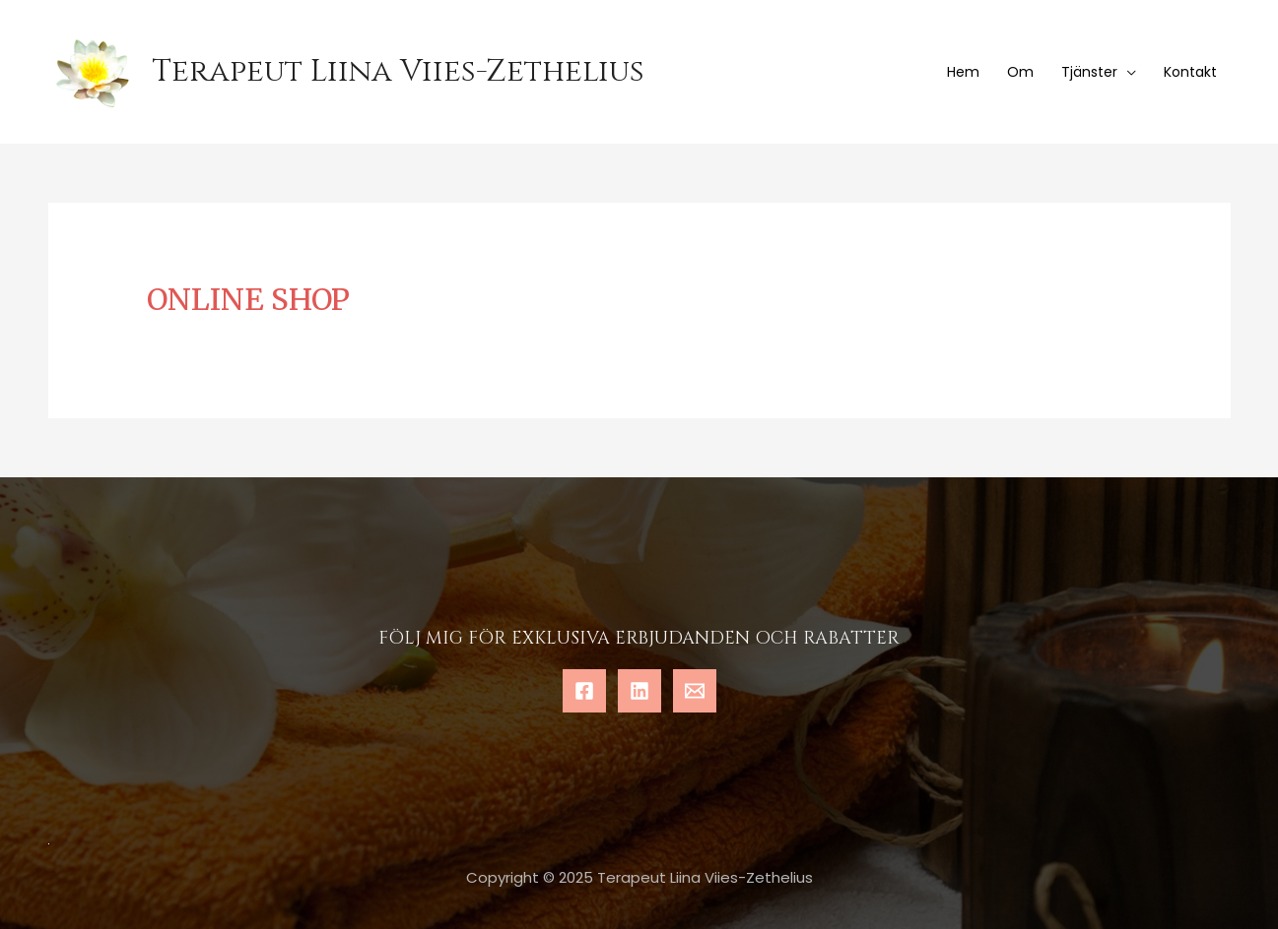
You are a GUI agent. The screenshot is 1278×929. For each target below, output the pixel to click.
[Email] (694, 690)
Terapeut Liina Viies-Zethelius (398, 72)
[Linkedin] (639, 690)
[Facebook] (584, 690)
